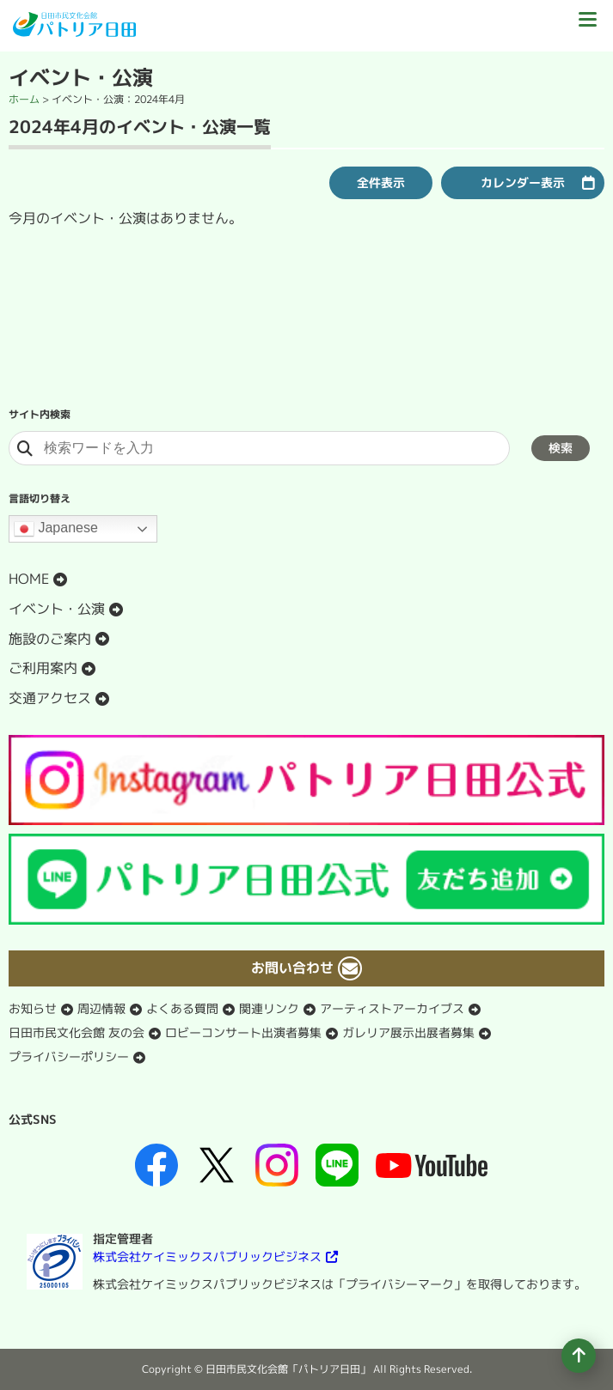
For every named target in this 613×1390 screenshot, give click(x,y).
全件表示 (381, 182)
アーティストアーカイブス (392, 1008)
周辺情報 (101, 1008)
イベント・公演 (57, 608)
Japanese (56, 529)
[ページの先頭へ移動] (578, 1355)
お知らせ (33, 1008)
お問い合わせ (292, 967)
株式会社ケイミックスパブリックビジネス (207, 1256)
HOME (29, 578)
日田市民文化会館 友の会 (76, 1032)
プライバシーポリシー (69, 1056)
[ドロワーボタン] (587, 26)
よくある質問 (182, 1008)
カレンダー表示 (523, 182)
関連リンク (269, 1008)
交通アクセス (50, 698)
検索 (561, 448)
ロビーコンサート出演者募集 (243, 1032)
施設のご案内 (50, 638)
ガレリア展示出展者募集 (408, 1032)
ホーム (24, 99)
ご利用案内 (43, 668)
